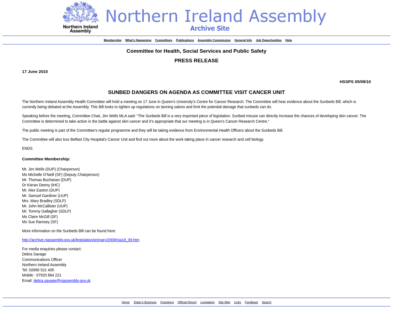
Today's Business (145, 302)
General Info (243, 40)
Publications (185, 40)
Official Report (187, 302)
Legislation (207, 302)
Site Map (224, 302)
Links (237, 302)
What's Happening (138, 40)
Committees (163, 40)
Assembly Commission (214, 40)
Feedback (251, 302)
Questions (167, 302)
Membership (112, 40)
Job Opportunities (269, 40)
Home (126, 302)
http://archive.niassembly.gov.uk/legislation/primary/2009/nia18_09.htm (80, 240)
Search (266, 302)
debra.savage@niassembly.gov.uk (62, 281)
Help (288, 40)
